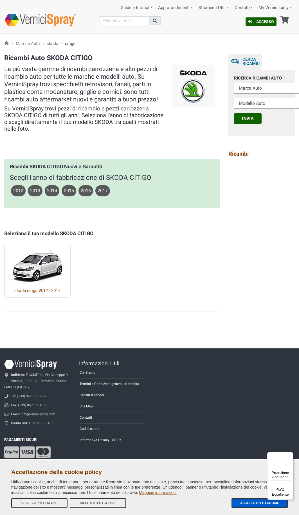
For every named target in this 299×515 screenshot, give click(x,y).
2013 (35, 190)
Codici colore (89, 429)
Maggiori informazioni (157, 492)
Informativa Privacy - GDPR (100, 440)
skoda (52, 43)
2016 (86, 190)
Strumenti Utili (212, 7)
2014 (52, 190)
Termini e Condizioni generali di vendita (109, 384)
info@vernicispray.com (38, 414)
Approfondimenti (174, 7)
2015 (69, 190)
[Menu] (290, 455)
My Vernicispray (273, 7)
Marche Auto (28, 43)
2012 (18, 190)
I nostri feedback (92, 395)
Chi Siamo (87, 373)
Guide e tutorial (135, 7)
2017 (103, 190)
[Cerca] (124, 20)
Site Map (86, 406)
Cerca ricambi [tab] (250, 61)
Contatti (242, 7)
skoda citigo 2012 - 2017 (37, 290)
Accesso (261, 21)
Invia (248, 118)
